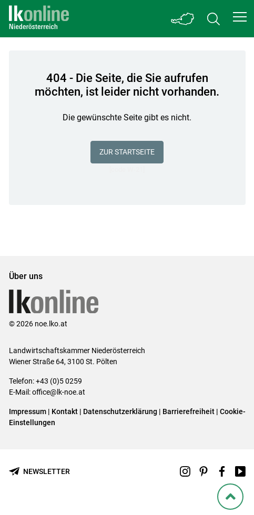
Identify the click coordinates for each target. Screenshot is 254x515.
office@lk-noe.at (58, 392)
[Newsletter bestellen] (39, 471)
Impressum (27, 411)
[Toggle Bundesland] (183, 18)
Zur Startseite (127, 152)
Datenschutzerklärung (120, 411)
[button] (240, 16)
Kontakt (65, 411)
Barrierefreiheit (188, 411)
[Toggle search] (213, 18)
